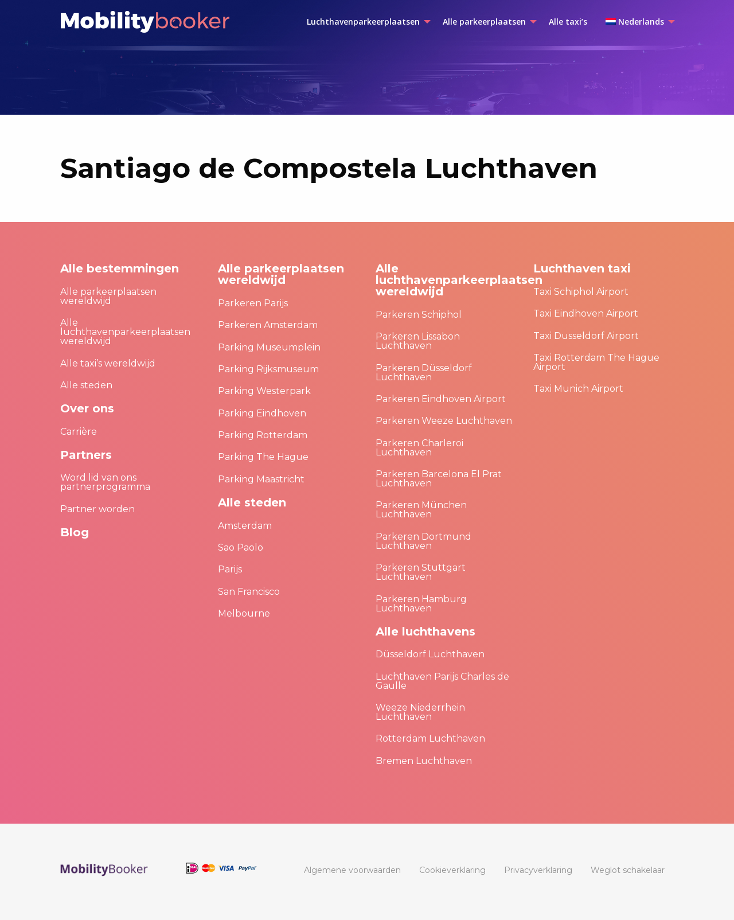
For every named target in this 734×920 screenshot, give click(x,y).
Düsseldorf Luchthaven (430, 654)
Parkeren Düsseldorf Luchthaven (424, 372)
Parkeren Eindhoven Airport (441, 398)
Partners (86, 455)
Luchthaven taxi (582, 268)
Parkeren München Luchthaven (421, 510)
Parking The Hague (263, 456)
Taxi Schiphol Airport (580, 291)
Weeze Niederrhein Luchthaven (420, 712)
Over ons (87, 408)
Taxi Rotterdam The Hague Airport (596, 362)
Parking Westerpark (264, 390)
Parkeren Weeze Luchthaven (444, 420)
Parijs (230, 569)
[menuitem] (366, 21)
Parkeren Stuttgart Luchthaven (421, 572)
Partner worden (97, 509)
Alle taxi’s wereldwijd (107, 363)
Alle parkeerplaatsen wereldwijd (108, 296)
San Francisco (249, 591)
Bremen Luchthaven (424, 760)
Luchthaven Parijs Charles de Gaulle (442, 681)
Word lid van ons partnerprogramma (105, 482)
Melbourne (244, 613)
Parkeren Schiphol (419, 314)
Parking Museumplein (269, 347)
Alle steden (86, 385)
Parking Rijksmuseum (268, 369)
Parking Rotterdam (262, 435)
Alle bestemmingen (119, 268)
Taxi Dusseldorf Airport (586, 335)
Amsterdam (245, 525)
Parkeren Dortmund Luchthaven (423, 541)
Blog (74, 532)
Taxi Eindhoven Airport (585, 313)
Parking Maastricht (261, 479)
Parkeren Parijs (253, 303)
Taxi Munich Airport (578, 388)
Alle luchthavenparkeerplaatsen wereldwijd (125, 331)
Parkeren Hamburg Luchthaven (421, 604)
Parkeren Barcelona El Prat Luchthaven (439, 479)
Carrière (78, 431)
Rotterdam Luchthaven (430, 738)
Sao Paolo (240, 547)
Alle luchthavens (425, 631)
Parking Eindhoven (262, 413)
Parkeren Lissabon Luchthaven (418, 341)
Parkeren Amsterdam (268, 324)
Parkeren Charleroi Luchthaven (419, 448)
